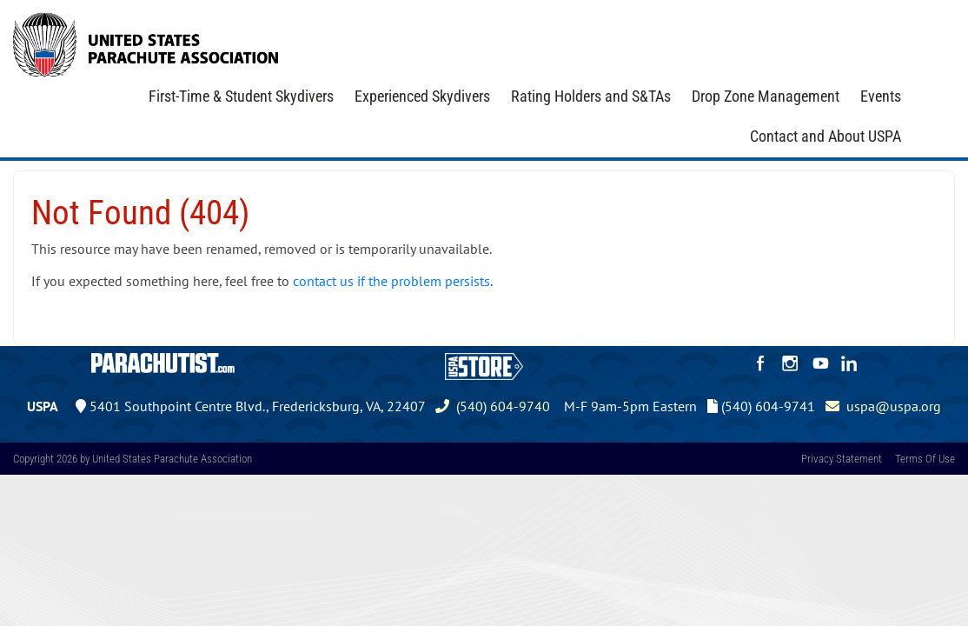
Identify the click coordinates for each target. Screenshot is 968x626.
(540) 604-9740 (492, 406)
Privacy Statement (841, 458)
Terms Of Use (925, 458)
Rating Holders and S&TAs (591, 96)
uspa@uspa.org (883, 406)
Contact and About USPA (825, 136)
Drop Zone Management (765, 96)
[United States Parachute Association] (146, 42)
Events (880, 96)
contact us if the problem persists (391, 281)
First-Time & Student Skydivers (241, 96)
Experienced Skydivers (422, 96)
